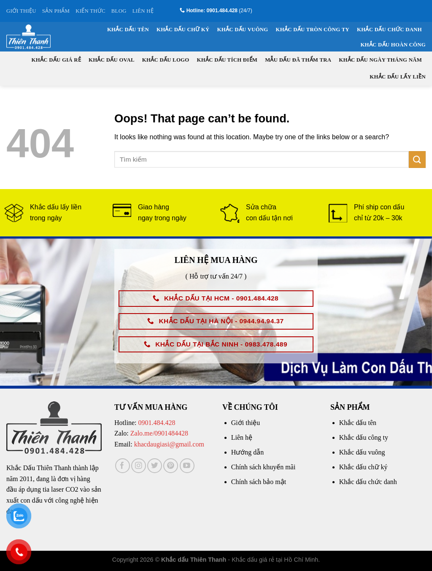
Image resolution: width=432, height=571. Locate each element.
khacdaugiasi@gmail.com (169, 444)
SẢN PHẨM (56, 11)
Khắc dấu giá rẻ (56, 60)
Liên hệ (241, 437)
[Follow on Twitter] (154, 465)
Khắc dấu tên (128, 29)
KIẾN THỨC (90, 11)
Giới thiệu (245, 422)
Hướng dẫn (247, 452)
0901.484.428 (156, 422)
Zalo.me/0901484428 (159, 433)
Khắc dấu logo (165, 60)
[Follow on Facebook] (122, 465)
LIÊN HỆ (143, 11)
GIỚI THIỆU (21, 11)
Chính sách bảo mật (258, 481)
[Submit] (417, 159)
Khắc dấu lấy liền (398, 77)
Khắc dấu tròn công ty (312, 29)
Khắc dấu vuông (242, 29)
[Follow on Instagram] (138, 465)
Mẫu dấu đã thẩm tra (298, 60)
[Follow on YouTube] (187, 465)
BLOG (119, 11)
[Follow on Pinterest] (170, 465)
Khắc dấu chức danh (389, 29)
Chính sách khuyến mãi (263, 467)
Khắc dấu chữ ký (183, 29)
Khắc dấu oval (112, 60)
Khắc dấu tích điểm (227, 60)
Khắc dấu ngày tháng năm (380, 60)
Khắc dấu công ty (363, 437)
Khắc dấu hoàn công (393, 45)
